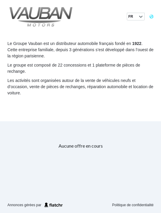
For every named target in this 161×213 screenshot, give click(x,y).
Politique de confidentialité (133, 205)
